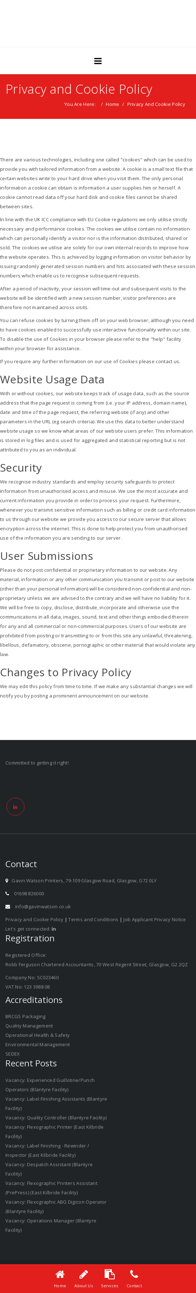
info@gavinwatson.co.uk (43, 906)
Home (112, 104)
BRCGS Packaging (25, 1016)
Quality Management (29, 1025)
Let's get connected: (30, 929)
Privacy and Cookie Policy (34, 919)
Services (109, 1285)
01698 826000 (29, 893)
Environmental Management (37, 1044)
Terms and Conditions (93, 919)
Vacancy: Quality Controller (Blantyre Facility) (55, 1117)
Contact (134, 1285)
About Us (83, 1285)
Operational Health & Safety (37, 1035)
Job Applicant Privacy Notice (154, 919)
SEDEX (12, 1054)
